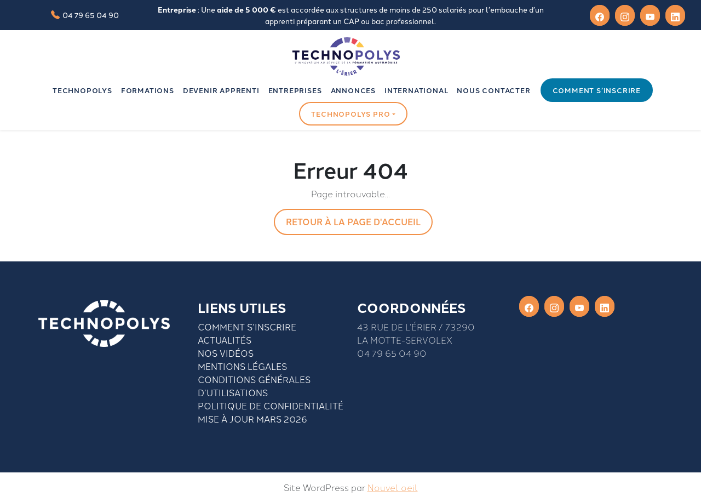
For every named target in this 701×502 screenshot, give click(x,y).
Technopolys (82, 90)
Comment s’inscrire (597, 90)
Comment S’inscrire (247, 327)
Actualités (224, 340)
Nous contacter (493, 90)
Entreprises (295, 90)
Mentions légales (242, 366)
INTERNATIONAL (416, 90)
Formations (147, 90)
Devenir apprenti (221, 90)
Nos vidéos (226, 353)
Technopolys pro (350, 114)
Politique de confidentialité (270, 406)
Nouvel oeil (392, 487)
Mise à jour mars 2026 (252, 419)
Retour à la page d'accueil (353, 221)
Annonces (353, 90)
